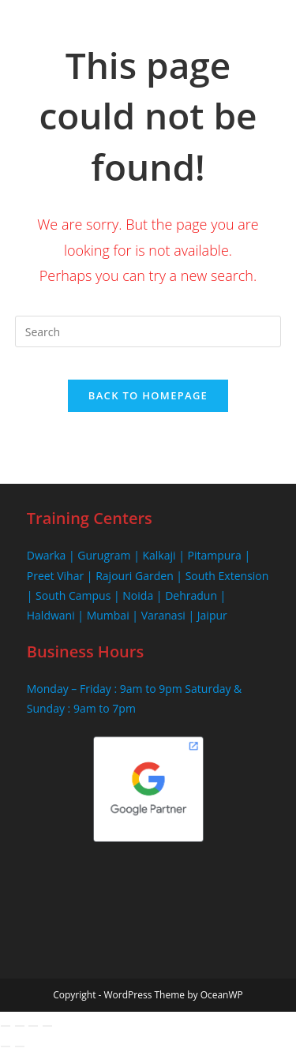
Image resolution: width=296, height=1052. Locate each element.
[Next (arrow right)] (19, 1046)
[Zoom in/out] (5, 1026)
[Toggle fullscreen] (19, 1026)
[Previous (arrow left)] (5, 1046)
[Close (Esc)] (47, 1026)
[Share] (33, 1026)
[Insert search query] (148, 331)
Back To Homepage (148, 395)
